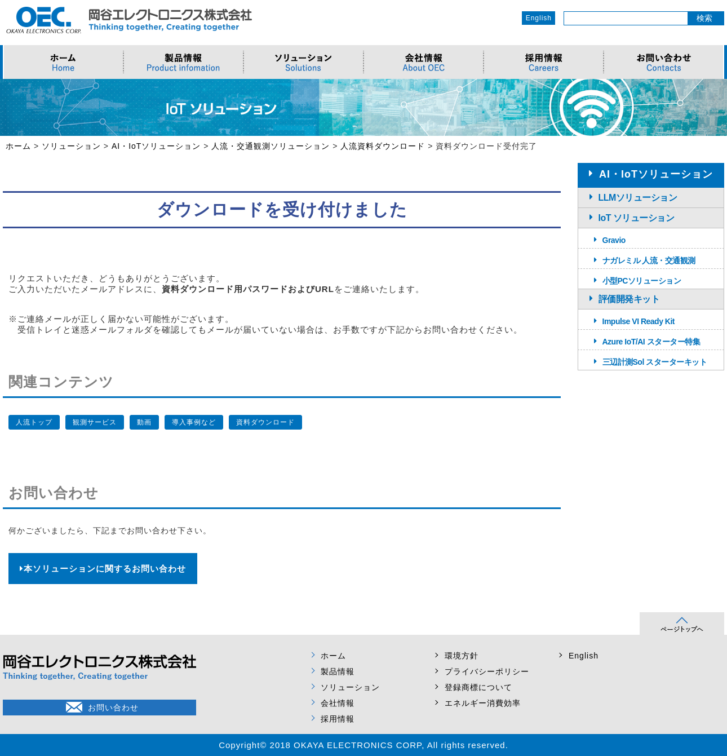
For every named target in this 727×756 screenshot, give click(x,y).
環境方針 (461, 655)
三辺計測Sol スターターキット (654, 361)
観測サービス (95, 422)
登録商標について (478, 687)
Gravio (614, 240)
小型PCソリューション (641, 280)
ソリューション (350, 687)
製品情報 (337, 671)
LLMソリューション (638, 197)
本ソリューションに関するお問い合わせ (103, 568)
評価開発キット (629, 299)
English (539, 18)
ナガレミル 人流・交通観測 (648, 260)
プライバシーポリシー (487, 671)
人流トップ (34, 422)
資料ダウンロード (265, 422)
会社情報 (337, 703)
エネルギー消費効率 (483, 703)
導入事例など (194, 422)
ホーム (333, 655)
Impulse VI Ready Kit (638, 321)
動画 (144, 422)
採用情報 (337, 718)
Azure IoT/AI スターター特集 (651, 341)
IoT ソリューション (637, 218)
